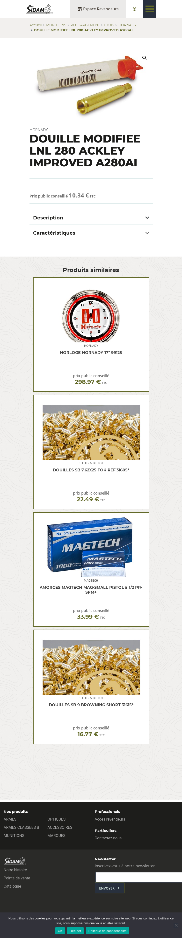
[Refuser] (176, 925)
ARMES (10, 819)
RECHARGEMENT (85, 25)
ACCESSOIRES (59, 827)
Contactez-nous (108, 838)
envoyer (107, 888)
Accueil (35, 25)
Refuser (75, 931)
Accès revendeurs (110, 819)
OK (60, 931)
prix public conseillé (91, 379)
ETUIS (109, 25)
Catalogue (12, 886)
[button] (144, 58)
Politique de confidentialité (107, 931)
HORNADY (127, 25)
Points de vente (17, 878)
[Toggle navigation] (149, 9)
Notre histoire (15, 870)
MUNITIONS (56, 25)
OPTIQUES (56, 819)
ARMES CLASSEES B (21, 827)
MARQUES (56, 835)
